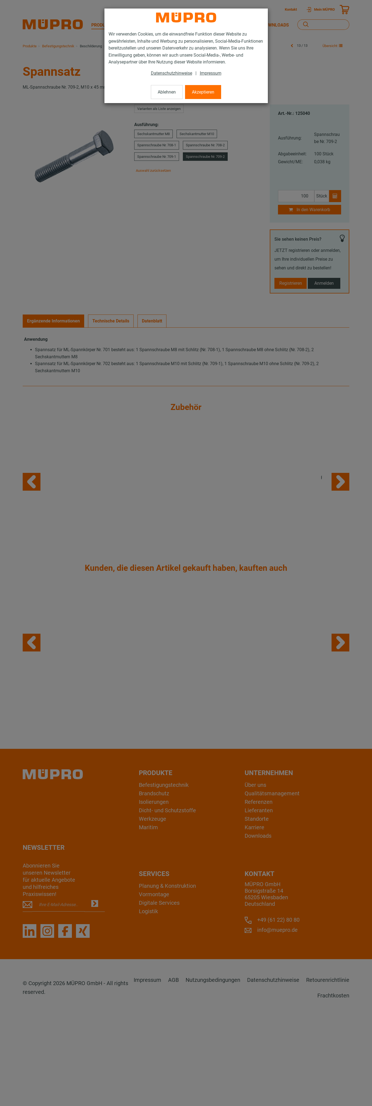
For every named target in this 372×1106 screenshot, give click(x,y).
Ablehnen (167, 92)
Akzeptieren (203, 92)
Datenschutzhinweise (171, 73)
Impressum (210, 73)
